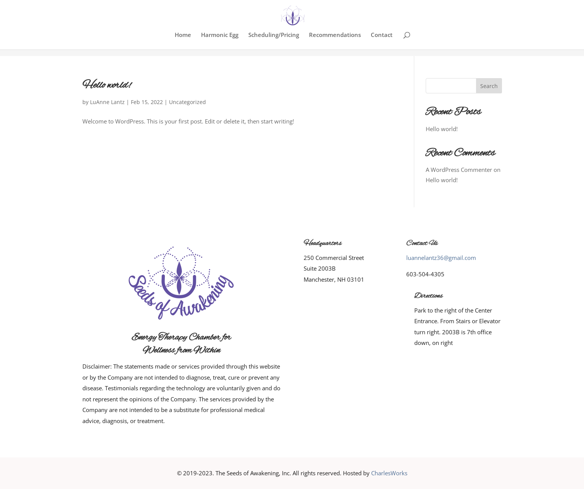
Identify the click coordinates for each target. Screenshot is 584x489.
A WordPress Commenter (459, 169)
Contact (382, 35)
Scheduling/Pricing (273, 35)
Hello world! (106, 85)
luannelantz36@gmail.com (441, 257)
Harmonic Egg (219, 35)
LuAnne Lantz (107, 102)
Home (183, 35)
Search (489, 86)
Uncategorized (187, 102)
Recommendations (335, 35)
